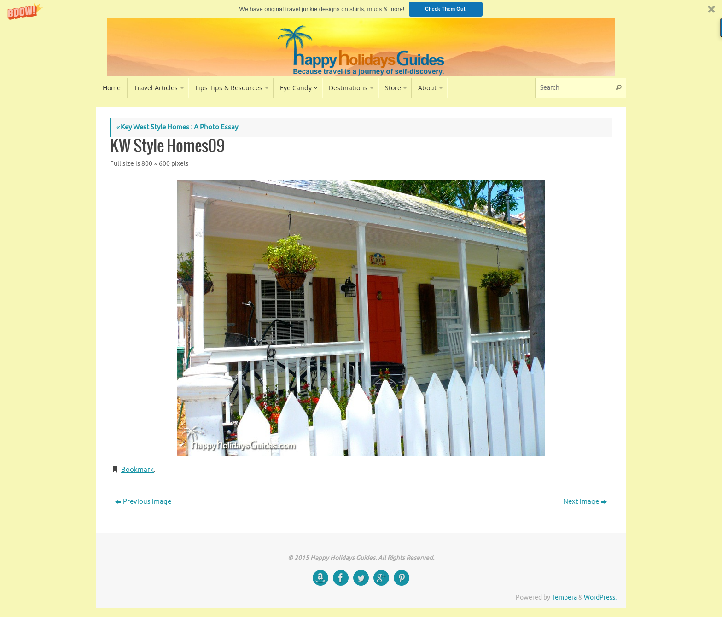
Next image (585, 501)
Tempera (564, 597)
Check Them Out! (446, 9)
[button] (361, 9)
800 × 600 (155, 164)
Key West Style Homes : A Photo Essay (177, 127)
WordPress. (600, 597)
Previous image (143, 501)
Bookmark (137, 470)
